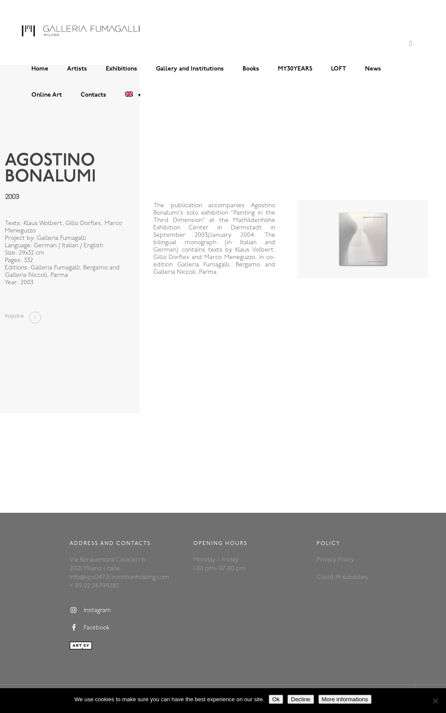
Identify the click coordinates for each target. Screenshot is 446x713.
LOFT (338, 69)
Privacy (327, 560)
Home (39, 69)
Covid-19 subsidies (342, 577)
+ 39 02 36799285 (94, 586)
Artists (77, 69)
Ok (276, 699)
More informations (345, 699)
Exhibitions (121, 69)
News (373, 69)
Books (251, 69)
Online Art (46, 95)
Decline (300, 699)
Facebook (90, 627)
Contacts (93, 95)
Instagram (90, 610)
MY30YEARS (295, 69)
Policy (346, 560)
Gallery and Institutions (190, 69)
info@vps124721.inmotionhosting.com (119, 577)
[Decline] (435, 700)
